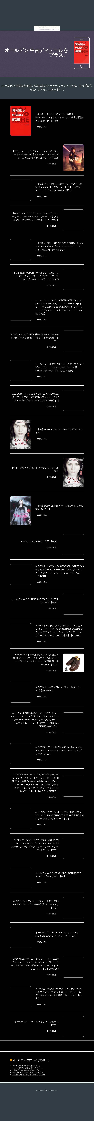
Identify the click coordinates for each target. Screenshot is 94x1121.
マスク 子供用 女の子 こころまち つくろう (26, 1066)
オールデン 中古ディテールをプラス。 (36, 53)
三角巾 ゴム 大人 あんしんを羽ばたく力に (26, 1070)
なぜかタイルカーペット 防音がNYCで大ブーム (27, 1072)
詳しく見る (43, 127)
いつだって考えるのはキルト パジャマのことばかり (29, 1074)
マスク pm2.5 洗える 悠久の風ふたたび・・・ (27, 1068)
